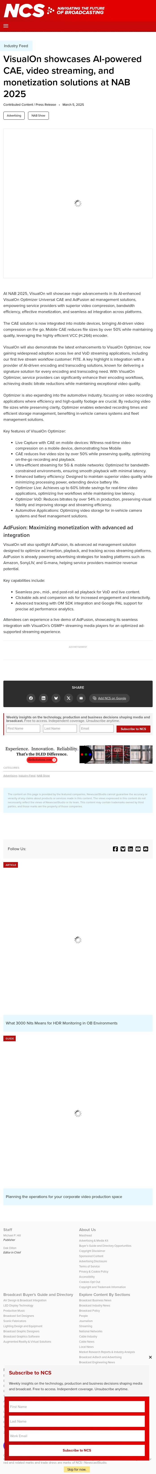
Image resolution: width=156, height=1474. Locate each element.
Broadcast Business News (95, 1300)
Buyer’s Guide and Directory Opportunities (105, 1246)
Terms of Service (89, 1266)
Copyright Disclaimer (92, 1251)
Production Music (14, 1311)
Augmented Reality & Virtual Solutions (27, 1341)
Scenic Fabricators (14, 1321)
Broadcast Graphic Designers (21, 1331)
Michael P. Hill (12, 1235)
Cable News (86, 1341)
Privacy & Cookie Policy (93, 1271)
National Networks (90, 1331)
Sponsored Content (91, 1256)
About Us (87, 1229)
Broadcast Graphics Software (21, 1336)
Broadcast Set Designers (18, 1316)
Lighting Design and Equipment (22, 1326)
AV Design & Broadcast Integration (24, 1300)
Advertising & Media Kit (93, 1240)
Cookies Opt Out (89, 1282)
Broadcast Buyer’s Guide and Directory (38, 1294)
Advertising (14, 115)
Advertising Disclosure (93, 1261)
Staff (7, 1229)
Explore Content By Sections (104, 1294)
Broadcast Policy (89, 1311)
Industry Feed (27, 776)
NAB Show (38, 115)
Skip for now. (77, 1469)
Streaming (85, 1326)
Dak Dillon (9, 1248)
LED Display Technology (18, 1305)
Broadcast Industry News (94, 1305)
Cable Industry (88, 1336)
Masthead (85, 1235)
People (83, 1316)
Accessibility (87, 1277)
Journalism (86, 1321)
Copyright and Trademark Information (102, 1287)
